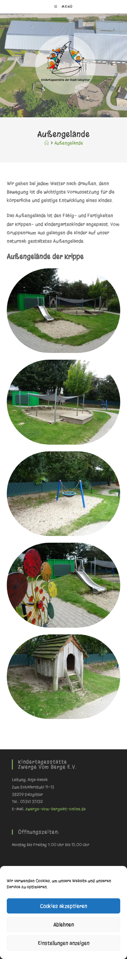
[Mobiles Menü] (63, 6)
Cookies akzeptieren (63, 906)
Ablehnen (64, 924)
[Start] (46, 143)
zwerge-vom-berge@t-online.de (55, 809)
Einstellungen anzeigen (63, 943)
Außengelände (69, 143)
